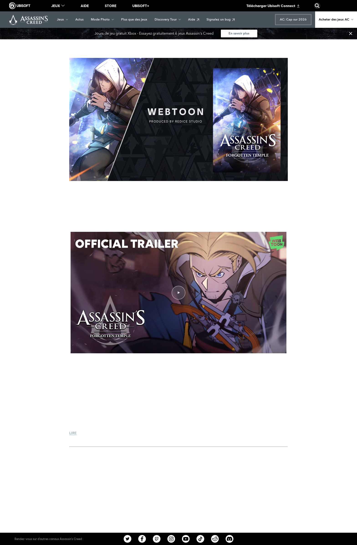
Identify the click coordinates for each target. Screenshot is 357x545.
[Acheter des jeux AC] (336, 19)
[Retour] (23, 43)
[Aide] (193, 19)
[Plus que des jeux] (134, 19)
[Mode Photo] (102, 19)
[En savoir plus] (239, 33)
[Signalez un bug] (221, 19)
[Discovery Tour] (168, 19)
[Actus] (79, 19)
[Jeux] (62, 19)
